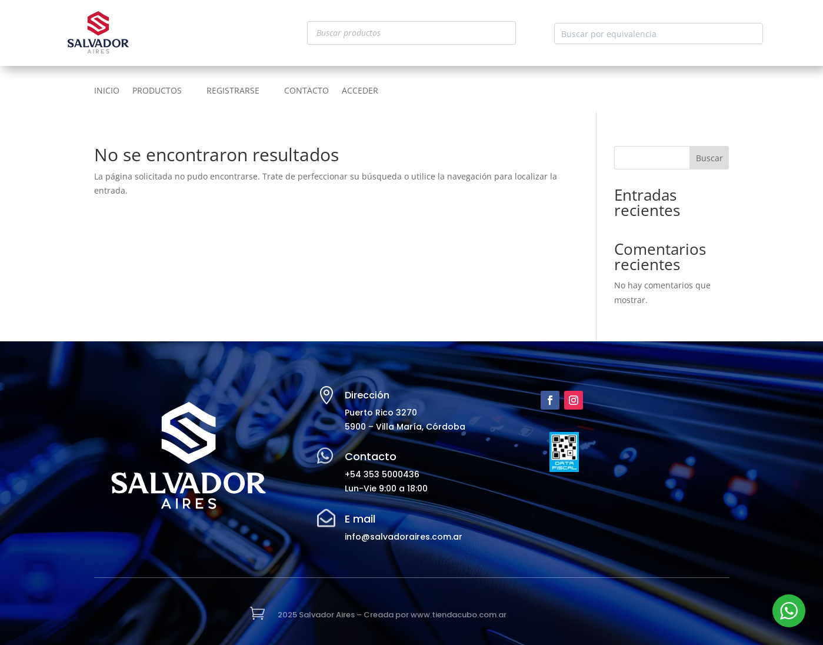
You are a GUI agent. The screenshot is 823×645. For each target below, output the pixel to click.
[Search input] (649, 33)
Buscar (709, 158)
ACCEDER (360, 91)
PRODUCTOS (157, 91)
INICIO (106, 91)
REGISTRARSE (232, 91)
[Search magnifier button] (752, 34)
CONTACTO (306, 91)
